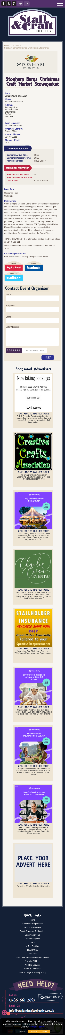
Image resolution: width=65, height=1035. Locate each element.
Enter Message (12, 327)
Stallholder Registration (32, 924)
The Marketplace (32, 939)
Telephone (10, 305)
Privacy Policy (36, 1026)
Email (8, 317)
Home (6, 46)
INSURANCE (32, 950)
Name (8, 294)
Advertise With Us (32, 961)
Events (16, 46)
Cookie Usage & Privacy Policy (32, 972)
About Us (32, 954)
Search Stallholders (32, 927)
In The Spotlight (32, 946)
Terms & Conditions (32, 969)
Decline (21, 1031)
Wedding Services (33, 965)
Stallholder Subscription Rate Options (32, 957)
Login (19, 3)
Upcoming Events (32, 935)
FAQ (32, 942)
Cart (27, 3)
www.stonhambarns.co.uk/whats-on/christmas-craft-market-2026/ (30, 247)
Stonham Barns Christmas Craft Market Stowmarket (26, 48)
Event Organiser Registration (32, 931)
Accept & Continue (39, 1031)
